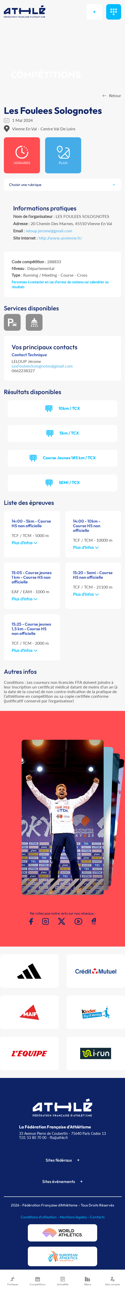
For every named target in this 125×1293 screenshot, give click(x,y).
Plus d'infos (25, 542)
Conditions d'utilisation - (40, 1217)
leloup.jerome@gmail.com (49, 230)
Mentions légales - (75, 1217)
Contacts (97, 1217)
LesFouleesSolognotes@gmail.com (42, 365)
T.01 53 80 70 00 (32, 1137)
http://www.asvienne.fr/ (60, 237)
